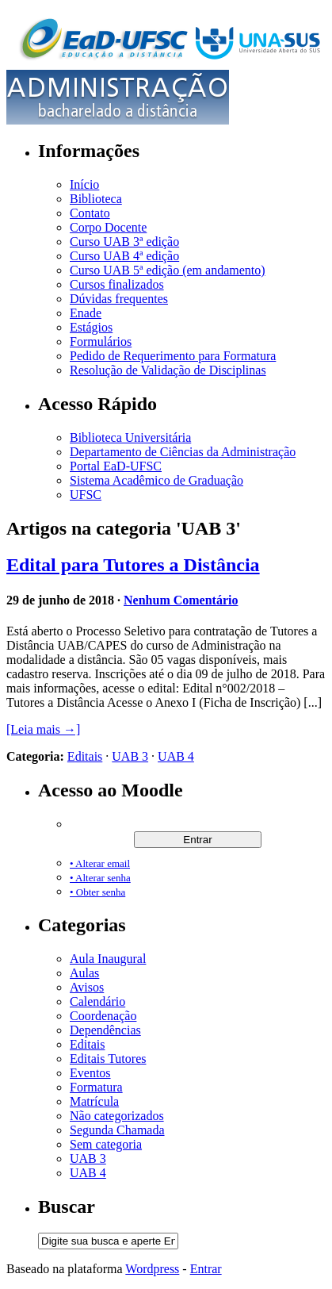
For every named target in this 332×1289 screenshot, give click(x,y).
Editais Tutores (108, 1058)
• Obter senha (97, 892)
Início (84, 184)
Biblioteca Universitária (130, 437)
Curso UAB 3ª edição (124, 241)
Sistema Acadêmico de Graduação (156, 480)
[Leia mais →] (43, 729)
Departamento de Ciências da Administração (183, 451)
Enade (85, 313)
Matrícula (94, 1101)
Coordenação (103, 1015)
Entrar (206, 1269)
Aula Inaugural (108, 958)
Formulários (101, 341)
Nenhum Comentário (181, 600)
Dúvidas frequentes (119, 298)
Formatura (96, 1087)
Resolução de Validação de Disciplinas (168, 370)
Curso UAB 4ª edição (124, 256)
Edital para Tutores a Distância (133, 564)
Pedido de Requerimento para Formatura (173, 356)
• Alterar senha (100, 878)
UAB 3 (130, 756)
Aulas (84, 973)
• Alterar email (100, 863)
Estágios (91, 327)
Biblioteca (96, 198)
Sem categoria (106, 1144)
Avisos (87, 987)
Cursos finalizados (117, 284)
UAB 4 (176, 756)
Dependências (105, 1030)
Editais (84, 756)
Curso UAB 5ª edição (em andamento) (167, 270)
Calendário (97, 1001)
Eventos (90, 1073)
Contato (90, 213)
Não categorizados (117, 1115)
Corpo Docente (108, 227)
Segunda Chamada (117, 1130)
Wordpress (152, 1269)
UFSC (85, 494)
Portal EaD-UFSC (116, 466)
